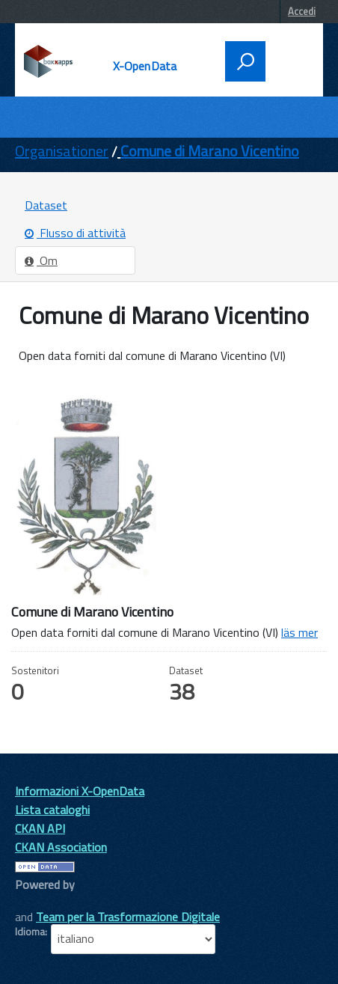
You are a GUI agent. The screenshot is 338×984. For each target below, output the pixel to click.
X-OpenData (145, 66)
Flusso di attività (75, 233)
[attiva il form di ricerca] (245, 61)
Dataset (46, 205)
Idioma (30, 931)
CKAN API (40, 828)
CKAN (40, 901)
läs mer (299, 632)
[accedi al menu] (290, 60)
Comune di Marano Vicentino (209, 150)
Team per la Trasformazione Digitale (128, 917)
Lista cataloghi (52, 810)
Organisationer (61, 150)
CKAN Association (61, 847)
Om (41, 260)
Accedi (302, 11)
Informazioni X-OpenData (79, 791)
